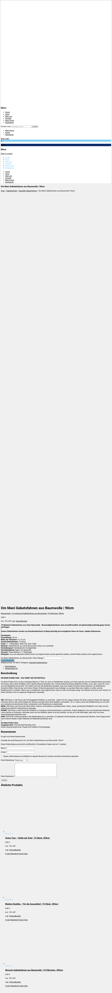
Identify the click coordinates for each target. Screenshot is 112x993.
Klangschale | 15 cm (9, 214)
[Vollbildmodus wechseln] (4, 989)
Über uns (8, 116)
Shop (7, 114)
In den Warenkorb (7, 261)
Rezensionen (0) (11, 269)
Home (7, 112)
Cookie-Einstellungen (13, 872)
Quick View (23, 457)
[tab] (58, 267)
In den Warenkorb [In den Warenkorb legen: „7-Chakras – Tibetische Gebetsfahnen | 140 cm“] (12, 854)
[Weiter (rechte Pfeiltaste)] (4, 991)
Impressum (9, 860)
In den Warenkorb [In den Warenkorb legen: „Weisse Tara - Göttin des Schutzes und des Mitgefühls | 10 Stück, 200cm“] (12, 721)
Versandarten (10, 866)
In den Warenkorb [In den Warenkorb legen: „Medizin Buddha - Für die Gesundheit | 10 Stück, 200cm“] (12, 523)
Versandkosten (21, 222)
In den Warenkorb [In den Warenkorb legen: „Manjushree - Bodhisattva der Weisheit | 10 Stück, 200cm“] (12, 655)
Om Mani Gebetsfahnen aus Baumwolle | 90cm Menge (22, 259)
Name (4, 349)
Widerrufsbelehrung (12, 868)
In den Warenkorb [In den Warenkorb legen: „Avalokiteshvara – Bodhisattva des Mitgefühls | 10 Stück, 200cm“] (12, 788)
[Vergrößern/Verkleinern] (2, 989)
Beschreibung (10, 267)
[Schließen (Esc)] (8, 989)
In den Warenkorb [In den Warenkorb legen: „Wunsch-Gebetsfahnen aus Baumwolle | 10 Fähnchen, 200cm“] (12, 589)
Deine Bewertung (8, 361)
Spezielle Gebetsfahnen (28, 191)
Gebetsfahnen (11, 191)
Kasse (7, 133)
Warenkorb (9, 123)
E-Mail (4, 353)
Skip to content (6, 154)
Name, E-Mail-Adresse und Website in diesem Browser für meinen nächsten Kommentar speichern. (41, 357)
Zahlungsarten (11, 870)
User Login (5, 139)
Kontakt (8, 118)
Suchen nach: (6, 126)
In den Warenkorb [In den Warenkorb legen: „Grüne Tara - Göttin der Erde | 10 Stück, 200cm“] (12, 457)
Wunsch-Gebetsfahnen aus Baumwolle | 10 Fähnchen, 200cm (40, 214)
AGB (7, 864)
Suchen (34, 126)
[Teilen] (6, 989)
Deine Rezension (8, 380)
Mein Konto (9, 121)
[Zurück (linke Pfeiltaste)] (2, 991)
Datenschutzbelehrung (14, 862)
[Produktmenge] (53, 259)
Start (3, 191)
